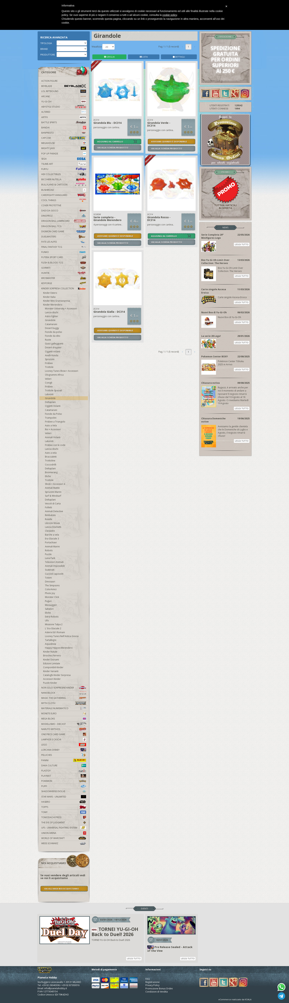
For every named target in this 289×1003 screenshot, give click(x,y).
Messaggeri (51, 605)
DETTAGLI (179, 56)
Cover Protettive (51, 205)
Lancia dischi (51, 312)
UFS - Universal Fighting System (63, 827)
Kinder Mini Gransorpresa (56, 300)
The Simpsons (52, 585)
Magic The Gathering (63, 698)
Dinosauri (50, 581)
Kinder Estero (50, 292)
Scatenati (49, 569)
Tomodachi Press (63, 817)
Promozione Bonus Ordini (159, 988)
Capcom (63, 137)
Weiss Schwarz (63, 843)
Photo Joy (50, 593)
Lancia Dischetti (53, 527)
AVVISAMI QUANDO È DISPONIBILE (169, 141)
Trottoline (50, 460)
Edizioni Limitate (51, 663)
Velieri (48, 378)
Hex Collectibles (63, 174)
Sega (63, 158)
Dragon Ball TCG (63, 226)
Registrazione (152, 982)
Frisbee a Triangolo (55, 421)
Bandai (63, 127)
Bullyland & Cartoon (63, 184)
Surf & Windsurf (53, 495)
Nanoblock (63, 692)
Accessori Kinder (52, 679)
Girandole (50, 320)
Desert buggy (52, 328)
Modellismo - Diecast (63, 724)
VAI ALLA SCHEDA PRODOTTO (112, 147)
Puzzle (48, 554)
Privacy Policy (152, 985)
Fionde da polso (53, 332)
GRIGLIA (109, 56)
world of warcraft (63, 838)
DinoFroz (63, 215)
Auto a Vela (51, 425)
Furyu (63, 169)
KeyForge (63, 283)
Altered (63, 111)
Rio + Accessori (53, 429)
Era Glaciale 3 (52, 538)
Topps (63, 807)
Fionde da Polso (53, 413)
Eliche (48, 476)
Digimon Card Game (63, 231)
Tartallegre (50, 640)
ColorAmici (51, 589)
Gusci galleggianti (54, 343)
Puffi (63, 786)
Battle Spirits (63, 122)
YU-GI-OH (63, 101)
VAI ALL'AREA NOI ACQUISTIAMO (61, 888)
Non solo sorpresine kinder (63, 687)
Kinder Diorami (51, 659)
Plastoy (63, 770)
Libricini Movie (52, 523)
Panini (63, 760)
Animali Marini (52, 546)
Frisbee (49, 363)
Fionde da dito (52, 335)
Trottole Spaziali (53, 390)
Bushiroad (63, 189)
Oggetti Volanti (52, 406)
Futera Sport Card (63, 257)
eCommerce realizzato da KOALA (234, 999)
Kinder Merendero (52, 304)
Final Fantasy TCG (63, 246)
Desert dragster (53, 347)
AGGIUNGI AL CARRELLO (110, 141)
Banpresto (63, 132)
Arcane (63, 96)
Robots (49, 550)
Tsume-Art (63, 163)
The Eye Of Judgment (63, 822)
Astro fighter (51, 316)
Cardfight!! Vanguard (63, 195)
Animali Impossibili (55, 565)
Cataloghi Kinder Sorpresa (57, 675)
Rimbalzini (50, 515)
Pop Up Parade (63, 153)
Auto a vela (51, 452)
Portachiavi (51, 542)
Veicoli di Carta (53, 503)
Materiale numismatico (63, 708)
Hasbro (63, 801)
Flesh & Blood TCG (63, 262)
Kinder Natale (50, 651)
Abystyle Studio (63, 106)
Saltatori (49, 608)
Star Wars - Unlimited (63, 796)
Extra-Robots (51, 616)
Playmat (63, 775)
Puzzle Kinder (50, 682)
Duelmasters (63, 236)
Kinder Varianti (50, 671)
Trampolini (50, 417)
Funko (63, 252)
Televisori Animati (54, 562)
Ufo (47, 620)
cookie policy (169, 14)
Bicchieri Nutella (63, 179)
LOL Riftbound (63, 91)
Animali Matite (52, 487)
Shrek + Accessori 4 (55, 484)
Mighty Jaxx (63, 148)
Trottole (49, 367)
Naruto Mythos (63, 729)
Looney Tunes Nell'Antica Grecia (62, 636)
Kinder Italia (49, 296)
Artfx (63, 117)
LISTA (144, 56)
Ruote (48, 339)
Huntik (63, 273)
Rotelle (48, 519)
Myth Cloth (63, 703)
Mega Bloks (63, 718)
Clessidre (50, 530)
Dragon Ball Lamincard (63, 220)
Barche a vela (52, 534)
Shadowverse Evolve (63, 791)
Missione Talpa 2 (53, 624)
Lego (63, 744)
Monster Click (52, 597)
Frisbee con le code (55, 445)
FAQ (147, 978)
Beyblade (63, 86)
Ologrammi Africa (54, 374)
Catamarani (51, 324)
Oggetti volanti (52, 351)
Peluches (63, 755)
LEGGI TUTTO (241, 244)
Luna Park (50, 558)
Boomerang (51, 472)
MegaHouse (63, 143)
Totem (48, 577)
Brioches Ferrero (52, 655)
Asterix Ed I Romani (55, 632)
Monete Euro (63, 713)
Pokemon (63, 781)
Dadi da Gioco (63, 210)
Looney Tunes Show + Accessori (61, 370)
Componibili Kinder (53, 667)
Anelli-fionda (51, 355)
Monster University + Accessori (61, 308)
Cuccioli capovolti (54, 573)
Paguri (48, 601)
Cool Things (63, 200)
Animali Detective (54, 511)
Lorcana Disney (63, 749)
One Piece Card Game (63, 734)
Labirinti (49, 394)
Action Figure (49, 80)
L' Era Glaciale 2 (53, 628)
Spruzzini (49, 359)
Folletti (48, 507)
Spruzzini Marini (53, 491)
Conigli (48, 382)
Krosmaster (63, 278)
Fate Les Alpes (63, 241)
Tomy (63, 812)
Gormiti (63, 267)
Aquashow (50, 643)
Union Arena (63, 833)
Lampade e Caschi (63, 739)
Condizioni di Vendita (156, 991)
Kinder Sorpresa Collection (63, 288)
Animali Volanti (52, 437)
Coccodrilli (50, 464)
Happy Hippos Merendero (59, 647)
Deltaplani (50, 402)
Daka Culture (63, 765)
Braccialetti (51, 456)
